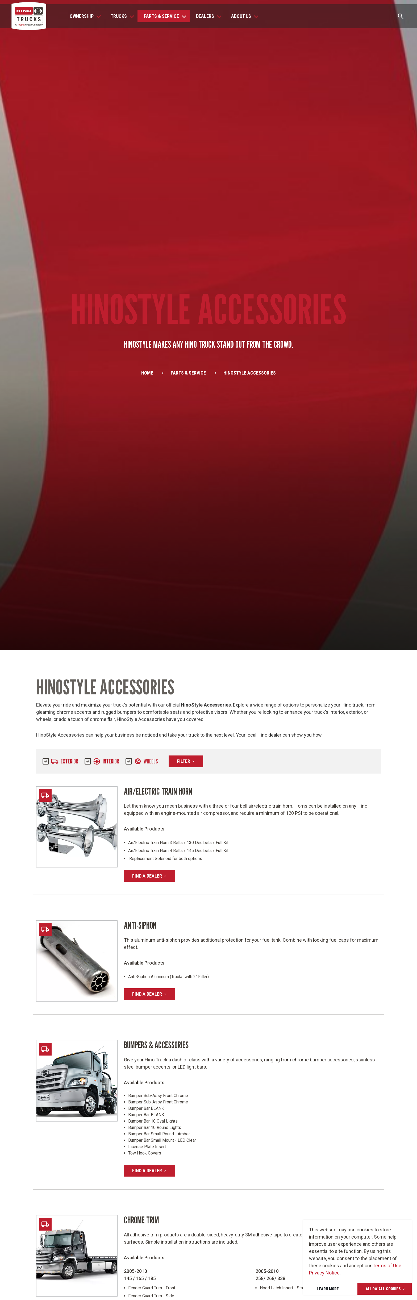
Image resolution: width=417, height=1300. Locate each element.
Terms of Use (387, 1265)
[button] (83, 16)
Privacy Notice (324, 1273)
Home (147, 376)
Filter (190, 761)
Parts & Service (188, 376)
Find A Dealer (153, 877)
